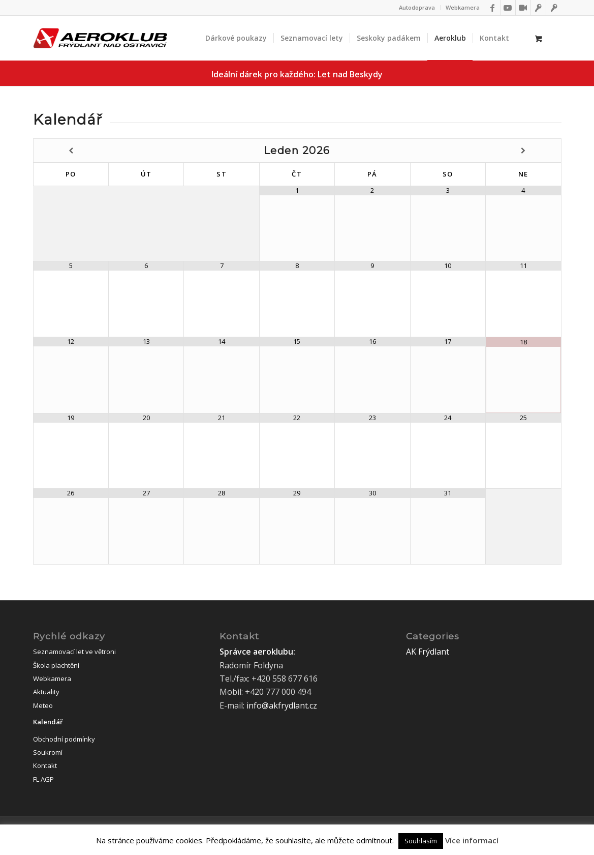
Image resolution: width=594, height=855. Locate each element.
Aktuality (46, 691)
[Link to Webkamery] (523, 7)
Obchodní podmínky (64, 739)
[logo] (100, 38)
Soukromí (47, 752)
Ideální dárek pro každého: (297, 74)
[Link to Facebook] (492, 7)
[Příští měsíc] (523, 151)
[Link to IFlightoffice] (538, 7)
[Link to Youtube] (508, 7)
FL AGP (43, 779)
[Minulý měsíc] (71, 151)
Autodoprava (417, 7)
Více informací (471, 840)
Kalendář (48, 721)
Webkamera (463, 7)
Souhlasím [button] (420, 840)
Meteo (43, 705)
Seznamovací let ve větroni (74, 651)
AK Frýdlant (427, 651)
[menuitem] (417, 7)
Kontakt (45, 765)
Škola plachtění (56, 665)
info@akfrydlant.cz (281, 705)
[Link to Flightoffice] (553, 7)
